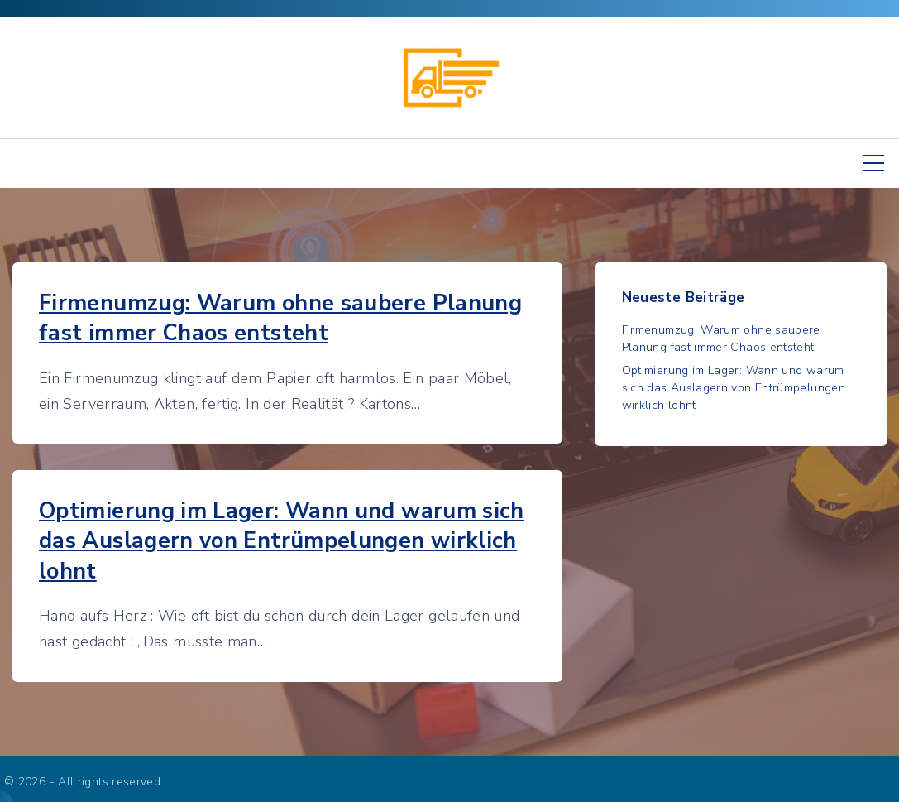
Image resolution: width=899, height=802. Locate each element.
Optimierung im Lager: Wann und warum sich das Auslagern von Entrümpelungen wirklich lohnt (281, 541)
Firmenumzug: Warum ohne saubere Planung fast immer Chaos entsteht (280, 318)
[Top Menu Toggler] (873, 163)
